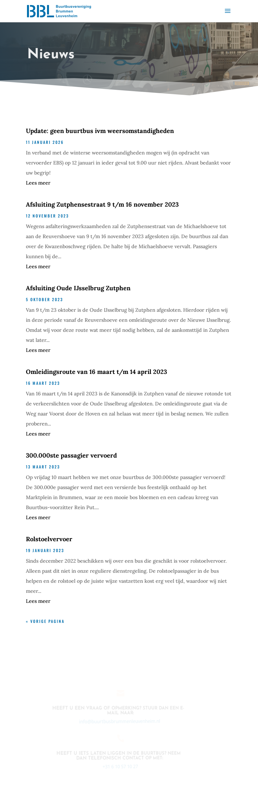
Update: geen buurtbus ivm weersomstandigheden (100, 131)
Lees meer (38, 183)
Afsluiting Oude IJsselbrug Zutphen (78, 288)
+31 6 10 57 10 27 (119, 766)
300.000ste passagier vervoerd (71, 455)
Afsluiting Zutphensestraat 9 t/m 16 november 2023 (102, 204)
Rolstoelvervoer (49, 539)
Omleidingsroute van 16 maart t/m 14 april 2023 (96, 372)
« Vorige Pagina (45, 621)
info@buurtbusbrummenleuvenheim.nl (118, 721)
